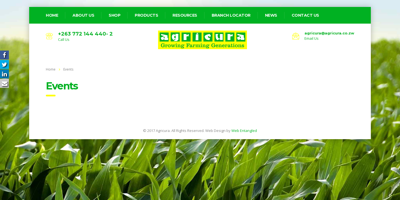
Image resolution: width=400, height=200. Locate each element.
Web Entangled (244, 130)
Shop (114, 15)
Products (146, 15)
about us (83, 15)
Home (51, 69)
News (271, 15)
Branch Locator (231, 15)
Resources (184, 15)
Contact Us (305, 15)
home (52, 15)
